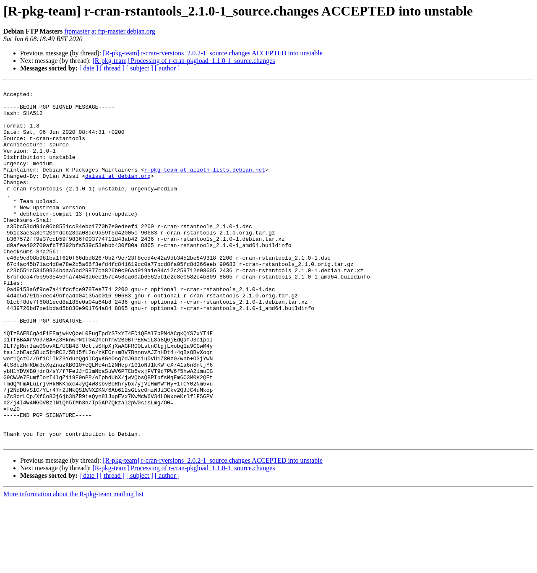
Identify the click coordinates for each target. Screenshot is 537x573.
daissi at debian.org (118, 194)
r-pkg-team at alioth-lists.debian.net (204, 187)
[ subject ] (139, 68)
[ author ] (167, 68)
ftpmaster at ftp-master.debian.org (109, 31)
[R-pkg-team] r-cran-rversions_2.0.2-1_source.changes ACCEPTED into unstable (213, 53)
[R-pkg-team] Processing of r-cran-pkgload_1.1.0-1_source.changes (183, 60)
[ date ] (88, 68)
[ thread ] (112, 68)
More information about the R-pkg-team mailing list (73, 565)
